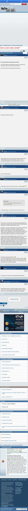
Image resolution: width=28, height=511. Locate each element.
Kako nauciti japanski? (6, 361)
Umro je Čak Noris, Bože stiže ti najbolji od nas (11, 364)
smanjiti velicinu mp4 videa (7, 423)
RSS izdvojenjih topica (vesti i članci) (9, 440)
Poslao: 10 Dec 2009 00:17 (12, 167)
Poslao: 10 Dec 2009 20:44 (12, 192)
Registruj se (3, 104)
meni (7, 1)
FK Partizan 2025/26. (6, 377)
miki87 (5, 268)
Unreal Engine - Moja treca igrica (8, 354)
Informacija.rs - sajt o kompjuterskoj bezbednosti (11, 335)
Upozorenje (4, 345)
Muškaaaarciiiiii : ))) (6, 371)
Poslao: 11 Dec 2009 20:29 (13, 250)
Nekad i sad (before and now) (8, 368)
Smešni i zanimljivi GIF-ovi (7, 396)
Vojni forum (17, 483)
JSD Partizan (4, 374)
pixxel (5, 167)
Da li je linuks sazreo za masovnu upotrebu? (10, 351)
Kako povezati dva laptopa (7, 348)
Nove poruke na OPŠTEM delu (7, 359)
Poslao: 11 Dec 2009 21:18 (12, 268)
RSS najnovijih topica (6, 434)
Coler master (7, 281)
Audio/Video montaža (7, 45)
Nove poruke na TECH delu (6, 333)
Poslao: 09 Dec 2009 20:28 (14, 108)
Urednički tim (15, 479)
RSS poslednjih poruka (6, 437)
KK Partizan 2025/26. (6, 380)
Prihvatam (19, 509)
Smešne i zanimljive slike (7, 389)
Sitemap (9, 479)
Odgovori (4, 303)
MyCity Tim (5, 506)
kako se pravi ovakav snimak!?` (17, 45)
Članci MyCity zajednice (22, 479)
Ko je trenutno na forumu (6, 447)
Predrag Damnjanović (4, 505)
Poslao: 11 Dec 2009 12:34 (12, 216)
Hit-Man (5, 55)
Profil (3, 101)
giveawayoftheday (5, 342)
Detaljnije (20, 451)
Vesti (20, 482)
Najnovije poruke (4, 479)
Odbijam (24, 509)
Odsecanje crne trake (6, 413)
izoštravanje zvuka (5, 417)
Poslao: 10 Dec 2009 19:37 (13, 179)
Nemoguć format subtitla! (7, 420)
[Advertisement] (14, 29)
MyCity (1, 45)
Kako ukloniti (4, 339)
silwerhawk (6, 108)
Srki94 (5, 151)
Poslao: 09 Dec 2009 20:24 (13, 55)
